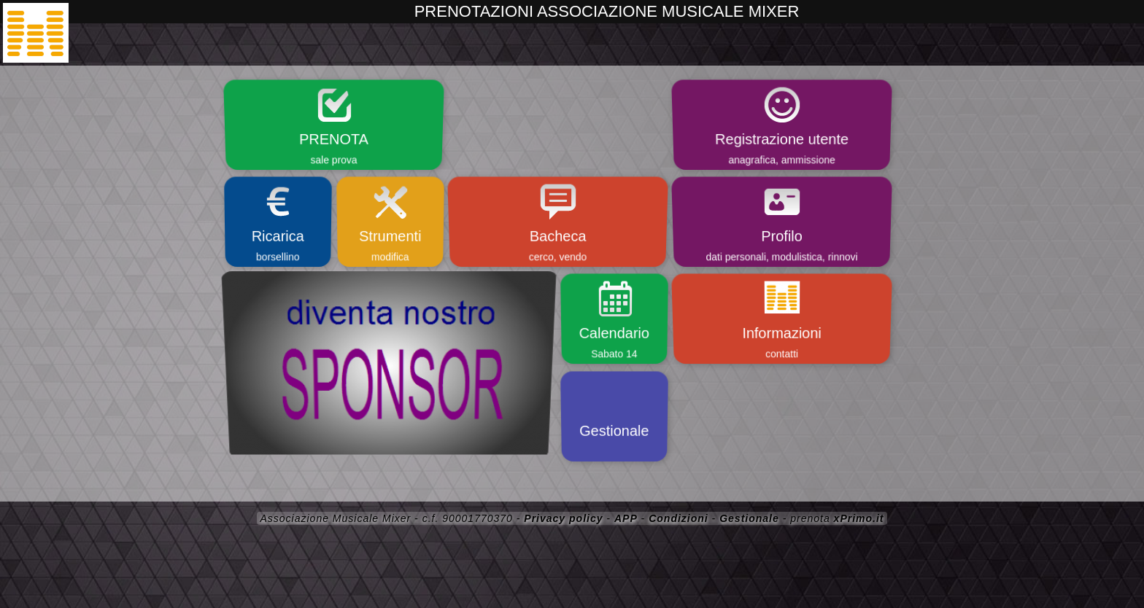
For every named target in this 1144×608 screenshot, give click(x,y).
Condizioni (678, 518)
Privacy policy (563, 518)
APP (626, 518)
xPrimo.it (859, 518)
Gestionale (749, 518)
